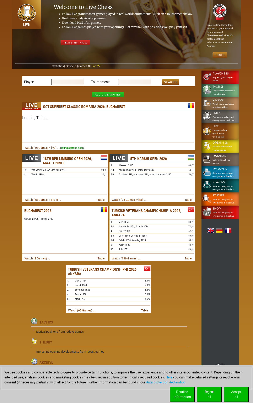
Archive (46, 362)
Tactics (46, 322)
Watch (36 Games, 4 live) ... (42, 147)
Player (28, 82)
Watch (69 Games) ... (81, 310)
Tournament (100, 82)
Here (169, 377)
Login (220, 55)
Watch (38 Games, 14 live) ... (43, 199)
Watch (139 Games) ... (126, 258)
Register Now (75, 42)
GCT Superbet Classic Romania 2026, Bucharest (84, 106)
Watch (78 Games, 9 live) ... (129, 199)
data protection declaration (165, 382)
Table (101, 199)
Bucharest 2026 (37, 210)
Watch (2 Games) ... (37, 258)
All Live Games (108, 94)
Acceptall (236, 394)
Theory (45, 342)
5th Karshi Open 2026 (148, 158)
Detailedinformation (182, 394)
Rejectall (209, 394)
